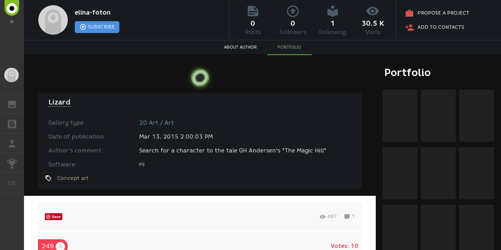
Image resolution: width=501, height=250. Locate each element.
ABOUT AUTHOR (240, 47)
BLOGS (15, 123)
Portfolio (407, 72)
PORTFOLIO (289, 47)
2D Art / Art (156, 122)
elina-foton (93, 12)
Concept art (72, 178)
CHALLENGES (15, 162)
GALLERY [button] (15, 104)
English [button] (14, 183)
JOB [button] (15, 143)
